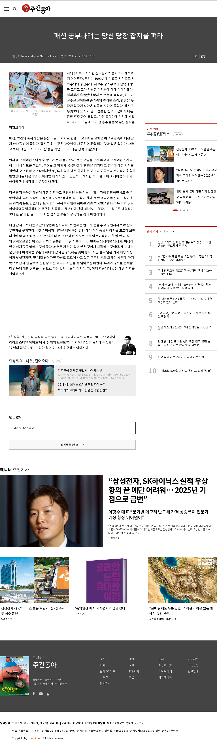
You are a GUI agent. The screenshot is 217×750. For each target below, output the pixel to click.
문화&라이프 (107, 671)
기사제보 (193, 659)
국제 (132, 665)
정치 (102, 659)
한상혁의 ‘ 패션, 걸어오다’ (29, 360)
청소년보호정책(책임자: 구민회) (125, 723)
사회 (102, 665)
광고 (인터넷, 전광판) (36, 723)
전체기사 (105, 683)
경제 (132, 659)
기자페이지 (165, 677)
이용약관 (78, 723)
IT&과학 (134, 671)
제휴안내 (55, 723)
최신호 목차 (165, 665)
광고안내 (193, 671)
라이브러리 (165, 671)
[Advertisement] (63, 304)
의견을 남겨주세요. (24, 428)
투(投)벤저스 (158, 134)
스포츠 (104, 677)
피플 (132, 677)
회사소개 (17, 723)
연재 (161, 659)
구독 (58, 360)
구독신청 (193, 665)
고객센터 (66, 723)
